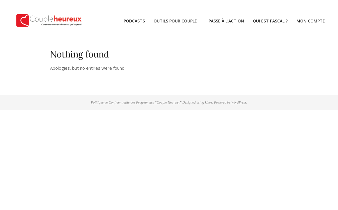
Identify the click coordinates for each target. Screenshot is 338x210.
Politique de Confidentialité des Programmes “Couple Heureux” (136, 102)
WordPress (238, 102)
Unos (208, 102)
